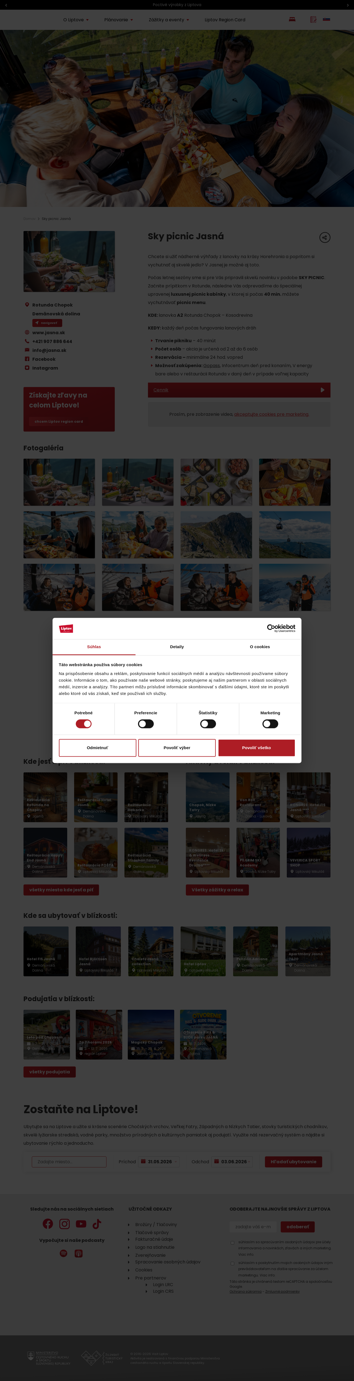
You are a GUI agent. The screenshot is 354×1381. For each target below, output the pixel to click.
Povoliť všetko (256, 747)
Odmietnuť (97, 747)
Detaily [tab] (177, 646)
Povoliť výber (177, 747)
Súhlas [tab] (94, 646)
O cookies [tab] (260, 646)
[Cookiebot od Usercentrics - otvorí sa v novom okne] (271, 628)
